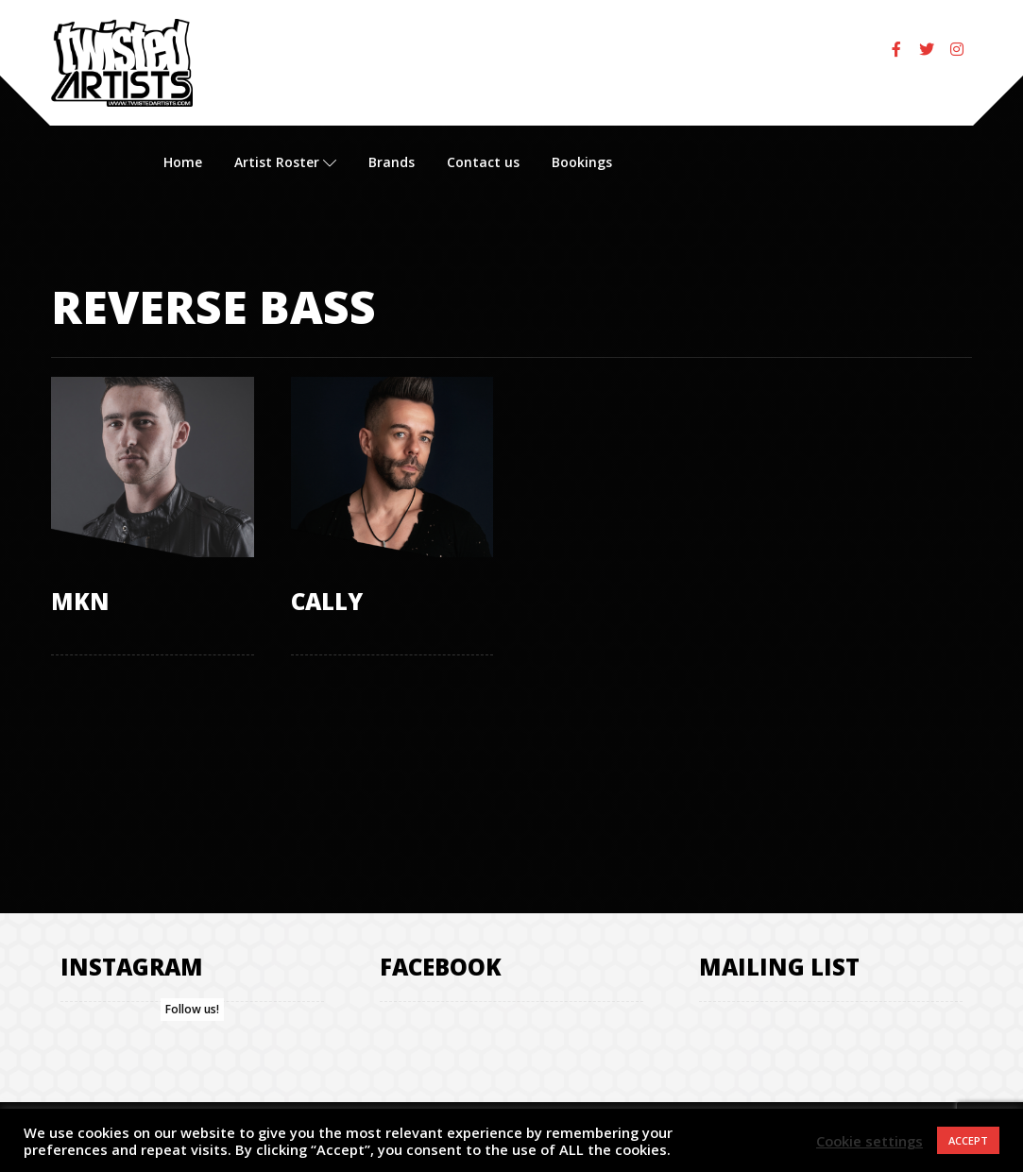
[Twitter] (927, 49)
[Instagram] (957, 49)
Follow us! (192, 1011)
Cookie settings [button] (869, 1140)
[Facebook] (896, 49)
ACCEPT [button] (968, 1140)
